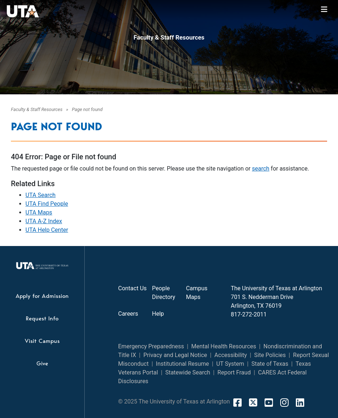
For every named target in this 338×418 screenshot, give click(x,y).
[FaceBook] (237, 402)
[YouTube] (269, 402)
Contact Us (132, 288)
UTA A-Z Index (43, 221)
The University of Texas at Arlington (276, 288)
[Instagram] (284, 402)
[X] (253, 402)
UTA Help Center (46, 229)
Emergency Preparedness (151, 346)
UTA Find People (46, 203)
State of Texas (270, 363)
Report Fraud (234, 372)
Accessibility (230, 355)
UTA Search (40, 195)
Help (158, 313)
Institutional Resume (182, 363)
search (260, 168)
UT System (230, 363)
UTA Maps (38, 212)
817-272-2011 (249, 314)
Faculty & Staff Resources (169, 37)
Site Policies (270, 355)
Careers (128, 313)
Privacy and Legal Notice (175, 355)
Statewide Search (187, 372)
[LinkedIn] (300, 402)
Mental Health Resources (223, 346)
